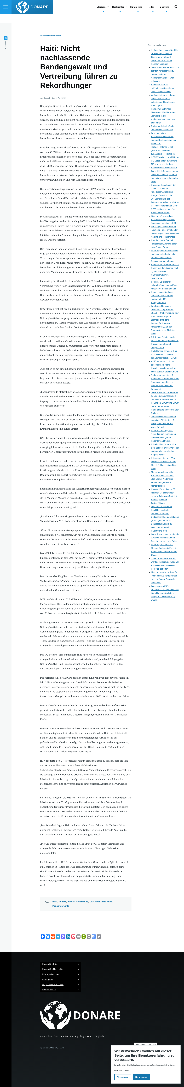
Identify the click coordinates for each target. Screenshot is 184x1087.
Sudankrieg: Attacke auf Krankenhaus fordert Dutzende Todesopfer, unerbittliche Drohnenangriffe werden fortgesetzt (165, 382)
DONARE (40, 16)
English (77, 6)
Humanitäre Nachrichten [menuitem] (59, 970)
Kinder (71, 902)
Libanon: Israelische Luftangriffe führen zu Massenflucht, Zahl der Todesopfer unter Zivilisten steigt (163, 327)
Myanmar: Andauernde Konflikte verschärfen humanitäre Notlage (161, 510)
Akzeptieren (123, 1077)
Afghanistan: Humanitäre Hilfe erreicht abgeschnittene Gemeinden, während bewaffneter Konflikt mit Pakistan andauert (164, 57)
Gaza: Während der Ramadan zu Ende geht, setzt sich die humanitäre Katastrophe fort (164, 396)
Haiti (54, 902)
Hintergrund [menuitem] (59, 980)
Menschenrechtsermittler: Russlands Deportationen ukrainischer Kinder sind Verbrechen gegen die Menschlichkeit (162, 479)
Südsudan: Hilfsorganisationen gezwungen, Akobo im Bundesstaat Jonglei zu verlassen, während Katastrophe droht (165, 524)
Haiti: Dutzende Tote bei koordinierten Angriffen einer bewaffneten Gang (164, 243)
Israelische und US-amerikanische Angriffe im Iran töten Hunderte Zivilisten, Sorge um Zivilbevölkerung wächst (165, 593)
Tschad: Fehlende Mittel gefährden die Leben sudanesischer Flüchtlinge (163, 150)
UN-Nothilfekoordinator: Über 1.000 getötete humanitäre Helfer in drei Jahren (164, 209)
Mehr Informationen (121, 1070)
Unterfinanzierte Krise (101, 902)
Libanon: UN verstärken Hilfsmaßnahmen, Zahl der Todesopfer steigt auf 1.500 (163, 219)
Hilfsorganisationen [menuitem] (59, 975)
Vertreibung (82, 902)
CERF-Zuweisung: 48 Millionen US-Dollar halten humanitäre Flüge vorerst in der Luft (165, 160)
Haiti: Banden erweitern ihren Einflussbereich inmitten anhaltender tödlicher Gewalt (164, 354)
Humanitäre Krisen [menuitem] (59, 965)
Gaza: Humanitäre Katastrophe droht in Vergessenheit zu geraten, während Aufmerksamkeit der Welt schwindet (165, 74)
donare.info (46, 1036)
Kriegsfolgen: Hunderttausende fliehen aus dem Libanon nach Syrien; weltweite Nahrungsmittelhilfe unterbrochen (165, 272)
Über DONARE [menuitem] (59, 990)
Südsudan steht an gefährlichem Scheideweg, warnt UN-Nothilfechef (163, 88)
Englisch (99, 1036)
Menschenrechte (60, 906)
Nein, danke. (141, 1077)
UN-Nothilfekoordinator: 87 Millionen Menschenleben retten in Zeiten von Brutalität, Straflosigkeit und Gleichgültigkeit (164, 496)
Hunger (62, 902)
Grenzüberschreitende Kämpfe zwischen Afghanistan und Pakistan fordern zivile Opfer (165, 537)
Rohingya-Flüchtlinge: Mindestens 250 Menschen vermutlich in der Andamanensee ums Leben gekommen (163, 116)
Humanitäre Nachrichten (50, 36)
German (78, 2)
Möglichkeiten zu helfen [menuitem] (59, 985)
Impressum (86, 1036)
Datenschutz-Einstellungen (146, 1044)
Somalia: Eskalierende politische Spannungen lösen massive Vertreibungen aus (164, 285)
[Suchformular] (175, 16)
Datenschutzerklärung (66, 1036)
